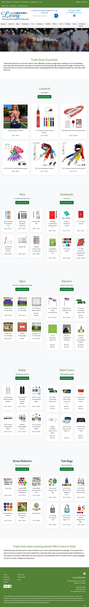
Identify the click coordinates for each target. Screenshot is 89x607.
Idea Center (5, 6)
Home (3, 2)
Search (6, 582)
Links (40, 2)
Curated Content (22, 6)
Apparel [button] (3, 24)
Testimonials (34, 2)
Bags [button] (17, 24)
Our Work (13, 6)
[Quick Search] (43, 16)
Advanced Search (82, 25)
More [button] (74, 24)
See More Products (44, 96)
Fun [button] (32, 24)
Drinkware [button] (25, 24)
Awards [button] (10, 24)
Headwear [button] (39, 24)
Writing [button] (67, 24)
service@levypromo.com (74, 12)
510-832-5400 (74, 10)
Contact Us (17, 2)
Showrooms (25, 2)
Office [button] (54, 24)
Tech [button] (60, 24)
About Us (9, 2)
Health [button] (47, 24)
